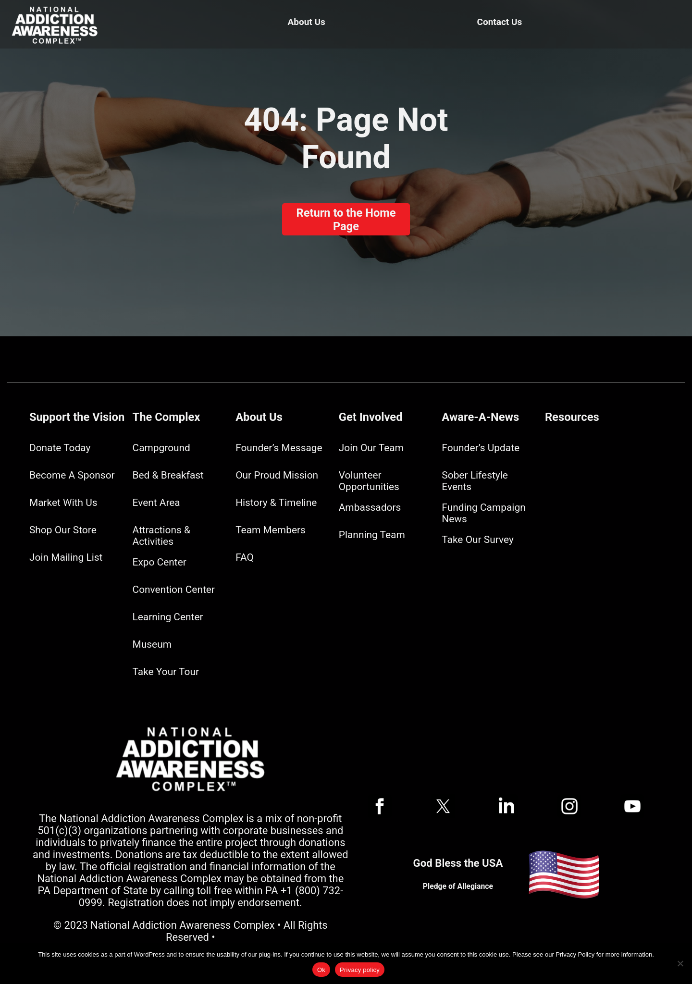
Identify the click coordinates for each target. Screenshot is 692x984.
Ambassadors (370, 507)
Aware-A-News (480, 417)
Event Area (156, 502)
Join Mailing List (65, 557)
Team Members (270, 530)
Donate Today (59, 448)
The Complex (166, 417)
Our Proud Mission (276, 475)
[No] (680, 963)
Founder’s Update (480, 448)
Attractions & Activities (161, 535)
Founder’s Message (278, 448)
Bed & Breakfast (168, 475)
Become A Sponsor (72, 475)
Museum (152, 644)
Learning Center (168, 617)
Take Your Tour (166, 671)
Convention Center (174, 589)
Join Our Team (371, 448)
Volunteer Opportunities (369, 480)
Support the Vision (76, 417)
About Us (306, 21)
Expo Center (159, 562)
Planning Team (372, 535)
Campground (161, 448)
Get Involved (371, 417)
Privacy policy (360, 969)
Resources (572, 417)
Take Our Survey (477, 539)
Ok (321, 969)
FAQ (244, 557)
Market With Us (63, 502)
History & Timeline (276, 502)
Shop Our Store (63, 530)
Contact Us (499, 21)
